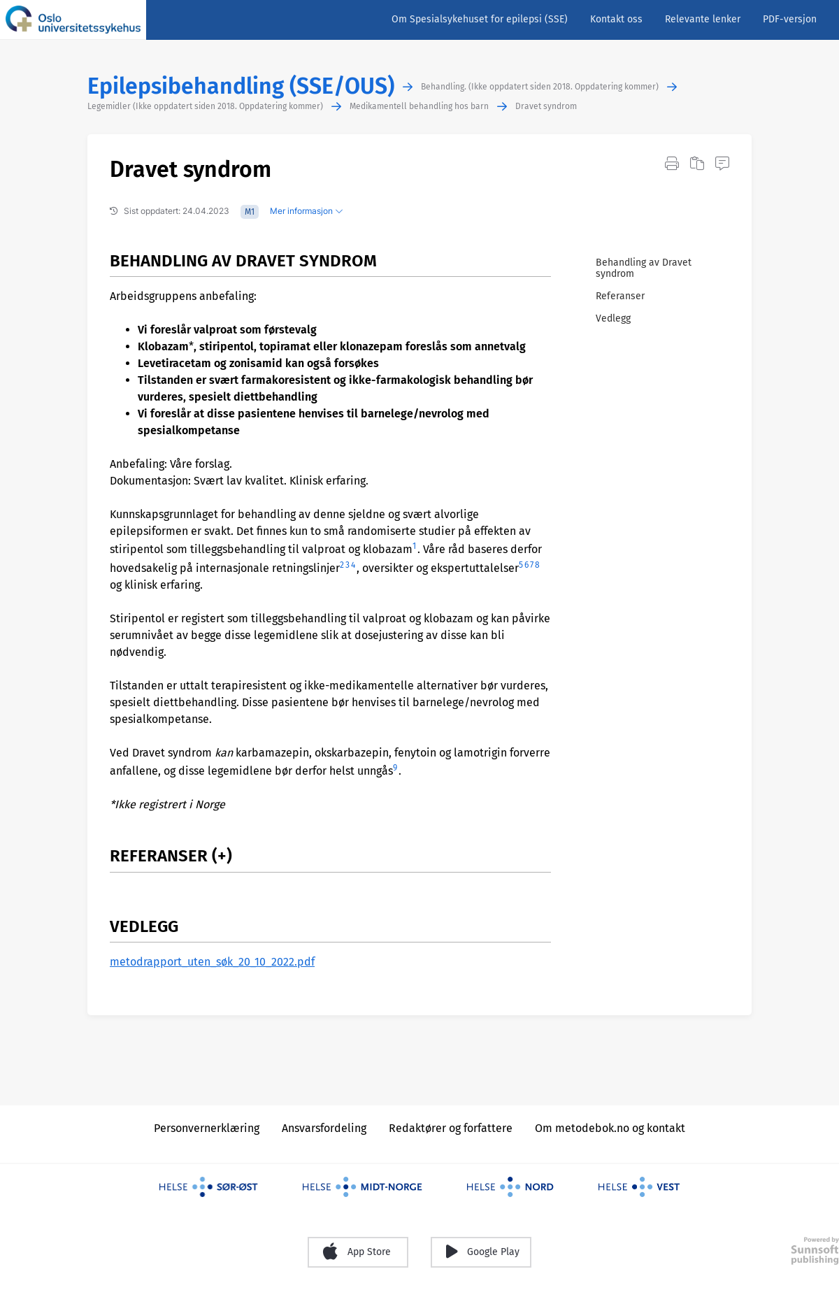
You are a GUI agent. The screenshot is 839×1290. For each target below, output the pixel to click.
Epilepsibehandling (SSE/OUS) (240, 86)
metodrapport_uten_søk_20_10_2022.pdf (212, 961)
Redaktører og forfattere (450, 1128)
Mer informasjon (306, 211)
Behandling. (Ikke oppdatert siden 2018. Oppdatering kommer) (540, 87)
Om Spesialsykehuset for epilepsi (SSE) (480, 19)
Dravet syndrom (546, 106)
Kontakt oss (616, 19)
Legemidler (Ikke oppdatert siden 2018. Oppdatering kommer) (205, 106)
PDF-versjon (790, 19)
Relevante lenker (702, 19)
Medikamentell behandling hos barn (419, 106)
